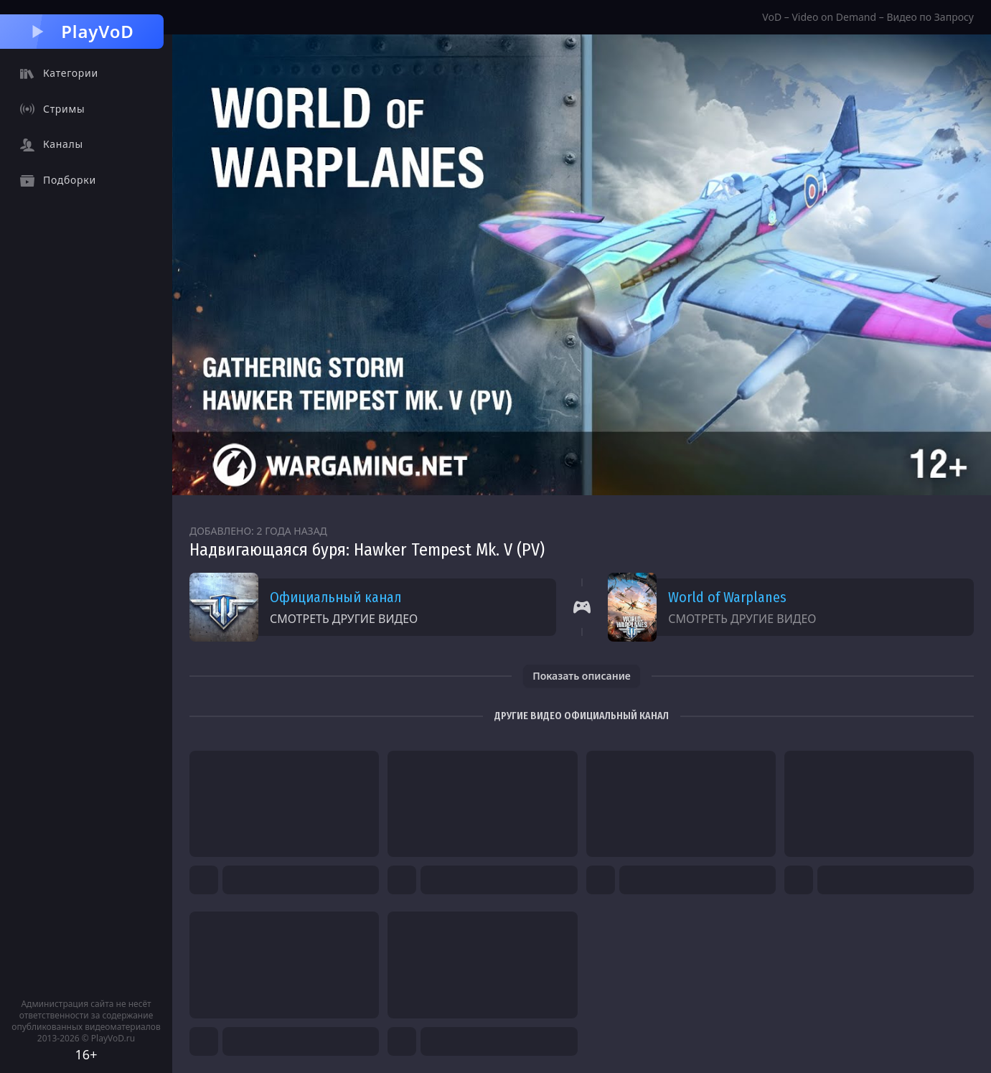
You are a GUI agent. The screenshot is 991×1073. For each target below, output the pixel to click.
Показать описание (581, 676)
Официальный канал (335, 597)
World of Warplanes (727, 597)
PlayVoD (81, 31)
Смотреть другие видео (344, 619)
